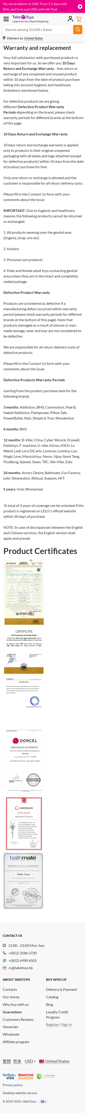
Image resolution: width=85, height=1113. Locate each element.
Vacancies (10, 1026)
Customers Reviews (18, 1019)
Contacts (10, 989)
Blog (49, 1004)
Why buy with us (16, 1004)
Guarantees (12, 1012)
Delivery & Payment (61, 989)
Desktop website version (20, 1093)
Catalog (52, 997)
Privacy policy (13, 1085)
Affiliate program (16, 1041)
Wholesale (11, 1034)
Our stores (11, 997)
